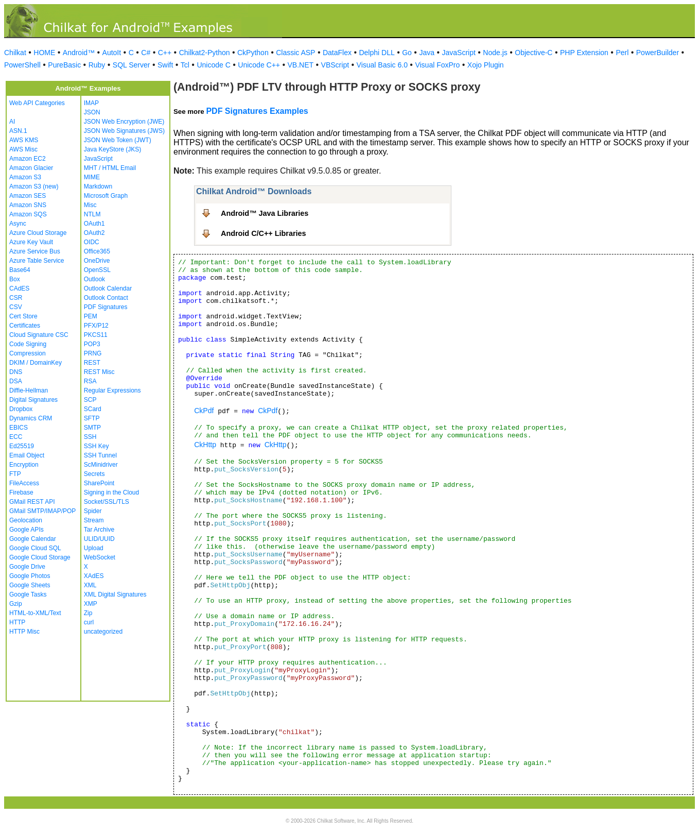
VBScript (335, 65)
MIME (92, 177)
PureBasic (64, 65)
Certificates (24, 325)
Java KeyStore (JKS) (112, 149)
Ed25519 (21, 446)
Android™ (79, 52)
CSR (15, 297)
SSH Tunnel (100, 455)
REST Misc (99, 372)
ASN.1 (18, 130)
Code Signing (27, 344)
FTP (15, 474)
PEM (90, 316)
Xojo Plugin (485, 65)
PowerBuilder (657, 52)
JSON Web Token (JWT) (117, 140)
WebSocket (99, 557)
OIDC (91, 242)
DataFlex (337, 52)
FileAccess (24, 483)
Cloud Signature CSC (38, 334)
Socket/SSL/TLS (106, 501)
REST (92, 362)
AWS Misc (23, 149)
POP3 (92, 344)
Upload (93, 548)
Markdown (98, 186)
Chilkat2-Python (204, 52)
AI (12, 121)
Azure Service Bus (34, 251)
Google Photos (29, 576)
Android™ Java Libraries (264, 213)
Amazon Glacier (31, 168)
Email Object (26, 455)
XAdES (94, 576)
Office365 (97, 251)
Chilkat (15, 52)
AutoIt (111, 52)
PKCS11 (96, 334)
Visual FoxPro (437, 65)
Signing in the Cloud (111, 492)
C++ (164, 52)
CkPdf (204, 410)
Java (426, 52)
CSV (15, 307)
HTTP (17, 622)
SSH (90, 436)
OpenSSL (97, 270)
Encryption (24, 464)
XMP (90, 603)
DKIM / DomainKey (35, 362)
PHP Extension (584, 52)
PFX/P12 (96, 325)
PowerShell (22, 65)
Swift (165, 65)
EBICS (18, 427)
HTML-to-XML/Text (35, 613)
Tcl (185, 65)
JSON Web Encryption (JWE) (124, 121)
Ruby (97, 65)
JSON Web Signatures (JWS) (124, 130)
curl (89, 622)
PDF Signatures (106, 307)
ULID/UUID (99, 538)
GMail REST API (32, 501)
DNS (15, 372)
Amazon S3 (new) (33, 186)
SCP (90, 399)
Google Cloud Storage (40, 557)
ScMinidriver (101, 464)
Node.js (495, 52)
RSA (90, 381)
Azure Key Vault (31, 242)
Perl (622, 52)
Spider (93, 511)
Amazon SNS (27, 205)
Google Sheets (29, 585)
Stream (94, 520)
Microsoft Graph (106, 195)
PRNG (93, 353)
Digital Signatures (33, 399)
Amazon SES (27, 195)
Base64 (19, 270)
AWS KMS (23, 140)
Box (14, 279)
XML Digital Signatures (115, 594)
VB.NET (301, 65)
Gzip (15, 603)
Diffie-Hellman (28, 390)
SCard (92, 409)
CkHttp (205, 444)
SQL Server (131, 65)
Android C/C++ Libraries (263, 233)
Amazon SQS (28, 214)
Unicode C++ (259, 65)
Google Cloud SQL (35, 548)
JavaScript (459, 52)
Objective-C (533, 52)
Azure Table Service (36, 260)
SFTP (92, 418)
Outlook (94, 279)
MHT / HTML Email (110, 168)
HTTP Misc (24, 631)
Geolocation (25, 520)
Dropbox (20, 409)
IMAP (91, 103)
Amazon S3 (25, 177)
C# (145, 52)
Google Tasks (28, 594)
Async (17, 223)
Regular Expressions (112, 390)
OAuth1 (94, 223)
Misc (90, 205)
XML (90, 585)
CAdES (19, 288)
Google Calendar (32, 538)
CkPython (253, 52)
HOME (44, 52)
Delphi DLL (376, 52)
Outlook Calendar (108, 288)
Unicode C (213, 65)
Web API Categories (37, 103)
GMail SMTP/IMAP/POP (42, 511)
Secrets (94, 474)
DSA (15, 381)
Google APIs (26, 529)
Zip (88, 613)
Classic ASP (295, 52)
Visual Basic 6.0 (382, 65)
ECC (15, 436)
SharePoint (99, 483)
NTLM (92, 214)
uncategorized (103, 631)
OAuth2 (94, 232)
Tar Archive (99, 529)
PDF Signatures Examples (257, 111)
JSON (92, 112)
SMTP (92, 427)
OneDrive (97, 260)
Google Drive (27, 566)
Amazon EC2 (27, 158)
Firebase (21, 492)
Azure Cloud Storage (37, 232)
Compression (27, 353)
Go (407, 52)
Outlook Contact (106, 297)
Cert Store (23, 316)
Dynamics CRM (30, 418)
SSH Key (96, 446)
